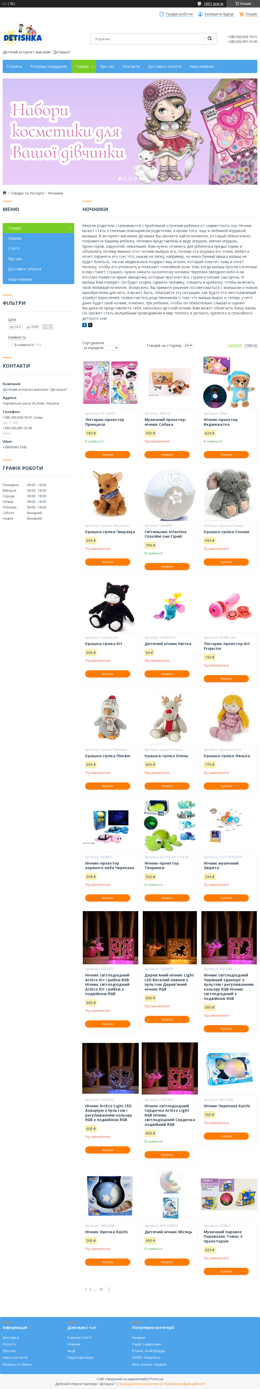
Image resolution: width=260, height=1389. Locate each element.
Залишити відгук (219, 14)
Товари (82, 66)
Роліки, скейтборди (148, 1350)
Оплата (9, 1344)
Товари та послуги (27, 193)
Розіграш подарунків (48, 66)
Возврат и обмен (17, 1364)
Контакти (131, 66)
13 (101, 1289)
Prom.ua (156, 1379)
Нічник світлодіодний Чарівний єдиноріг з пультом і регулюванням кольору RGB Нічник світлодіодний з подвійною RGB (229, 987)
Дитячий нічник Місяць (168, 1232)
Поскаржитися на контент (139, 1384)
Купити (107, 455)
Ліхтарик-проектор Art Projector (227, 646)
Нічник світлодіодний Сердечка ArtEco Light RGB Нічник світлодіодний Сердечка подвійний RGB (170, 1115)
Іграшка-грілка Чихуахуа (110, 531)
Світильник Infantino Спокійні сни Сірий (166, 534)
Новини (14, 238)
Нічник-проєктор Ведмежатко (221, 422)
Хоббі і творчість (146, 1357)
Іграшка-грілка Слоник (227, 531)
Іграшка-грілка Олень (166, 756)
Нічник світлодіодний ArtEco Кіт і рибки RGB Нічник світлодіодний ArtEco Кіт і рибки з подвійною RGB (107, 984)
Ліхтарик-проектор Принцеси (104, 422)
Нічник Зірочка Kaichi (106, 1232)
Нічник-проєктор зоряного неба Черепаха (109, 865)
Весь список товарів (149, 1364)
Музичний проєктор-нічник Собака (166, 422)
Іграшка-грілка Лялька (227, 756)
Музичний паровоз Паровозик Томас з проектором (223, 1237)
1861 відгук (214, 3)
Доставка (11, 1337)
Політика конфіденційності (184, 1384)
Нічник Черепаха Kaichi (227, 1106)
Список (251, 345)
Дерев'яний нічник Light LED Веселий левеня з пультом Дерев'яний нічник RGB (169, 982)
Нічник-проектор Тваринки (162, 865)
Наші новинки (201, 66)
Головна (14, 66)
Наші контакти (15, 1357)
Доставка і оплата (164, 66)
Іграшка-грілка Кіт (103, 643)
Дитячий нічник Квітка (168, 643)
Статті (14, 248)
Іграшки (138, 1337)
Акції (71, 1350)
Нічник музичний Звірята (221, 865)
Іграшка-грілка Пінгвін (107, 756)
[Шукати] (209, 39)
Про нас (107, 66)
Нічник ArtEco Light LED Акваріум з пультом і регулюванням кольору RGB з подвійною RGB (108, 1113)
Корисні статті (79, 1337)
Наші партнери (80, 1357)
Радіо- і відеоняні (146, 1344)
